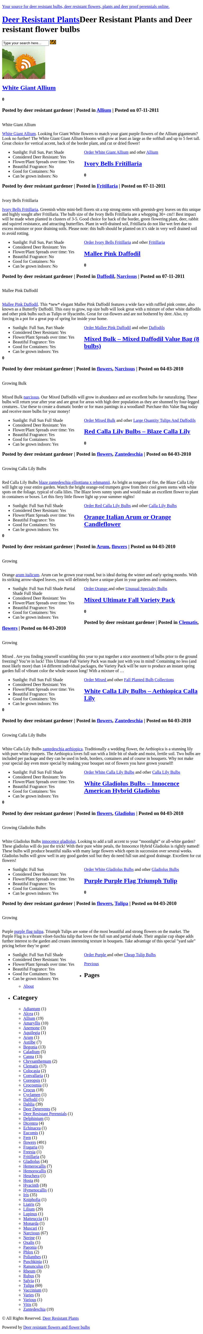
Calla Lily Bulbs (163, 505)
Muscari (30, 1228)
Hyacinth (31, 1185)
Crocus (29, 1090)
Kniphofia (31, 1199)
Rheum (29, 1271)
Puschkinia (32, 1261)
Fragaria (30, 1147)
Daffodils (157, 327)
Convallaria (33, 1075)
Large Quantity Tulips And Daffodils (164, 420)
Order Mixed (95, 679)
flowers (104, 368)
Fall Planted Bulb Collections (149, 679)
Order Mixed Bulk (99, 420)
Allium (103, 110)
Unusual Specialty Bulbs (146, 588)
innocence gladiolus (59, 841)
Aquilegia (31, 1032)
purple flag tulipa (28, 931)
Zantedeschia (129, 454)
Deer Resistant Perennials (45, 1113)
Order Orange (96, 588)
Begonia (30, 1047)
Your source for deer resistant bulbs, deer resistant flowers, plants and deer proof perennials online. (85, 6)
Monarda (31, 1223)
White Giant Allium (29, 87)
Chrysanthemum (37, 1061)
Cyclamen (31, 1094)
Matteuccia (32, 1218)
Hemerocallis (34, 1166)
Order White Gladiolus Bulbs (109, 869)
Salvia (28, 1280)
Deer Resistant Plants (41, 19)
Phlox (28, 1252)
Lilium (29, 1209)
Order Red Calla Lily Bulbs (107, 505)
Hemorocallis (34, 1171)
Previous (91, 963)
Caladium (31, 1051)
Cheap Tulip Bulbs (140, 954)
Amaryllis (31, 1023)
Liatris (28, 1204)
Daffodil (105, 276)
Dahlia (29, 1104)
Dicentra (30, 1123)
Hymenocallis (35, 1190)
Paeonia (30, 1247)
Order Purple (95, 954)
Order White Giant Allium (106, 152)
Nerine (29, 1237)
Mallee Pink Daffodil (112, 253)
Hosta (28, 1180)
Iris (26, 1195)
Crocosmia (32, 1085)
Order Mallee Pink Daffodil (107, 327)
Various (29, 1299)
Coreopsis (31, 1080)
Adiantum (31, 1009)
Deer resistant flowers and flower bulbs (56, 1327)
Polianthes (32, 1257)
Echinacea (32, 1128)
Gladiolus (125, 813)
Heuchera (31, 1175)
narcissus (31, 397)
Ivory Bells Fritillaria (113, 163)
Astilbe (29, 1042)
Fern (27, 1137)
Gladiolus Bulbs (165, 869)
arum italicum (27, 575)
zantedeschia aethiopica (62, 749)
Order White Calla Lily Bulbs (109, 772)
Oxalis (28, 1242)
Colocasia (31, 1071)
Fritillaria (107, 186)
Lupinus (30, 1214)
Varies (28, 1295)
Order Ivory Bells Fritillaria (107, 242)
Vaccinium (32, 1290)
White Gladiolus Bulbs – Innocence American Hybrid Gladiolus (131, 787)
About (28, 986)
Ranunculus (33, 1266)
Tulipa (121, 903)
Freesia (29, 1152)
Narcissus (127, 276)
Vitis (27, 1304)
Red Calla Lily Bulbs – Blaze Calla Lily (137, 431)
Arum (102, 546)
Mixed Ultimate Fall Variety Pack (129, 599)
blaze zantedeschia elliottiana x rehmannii (74, 482)
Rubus (28, 1276)
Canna (28, 1056)
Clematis (188, 622)
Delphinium (33, 1118)
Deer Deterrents (36, 1109)
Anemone (31, 1028)
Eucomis (30, 1133)
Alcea (28, 1013)
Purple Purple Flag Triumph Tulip (130, 880)
